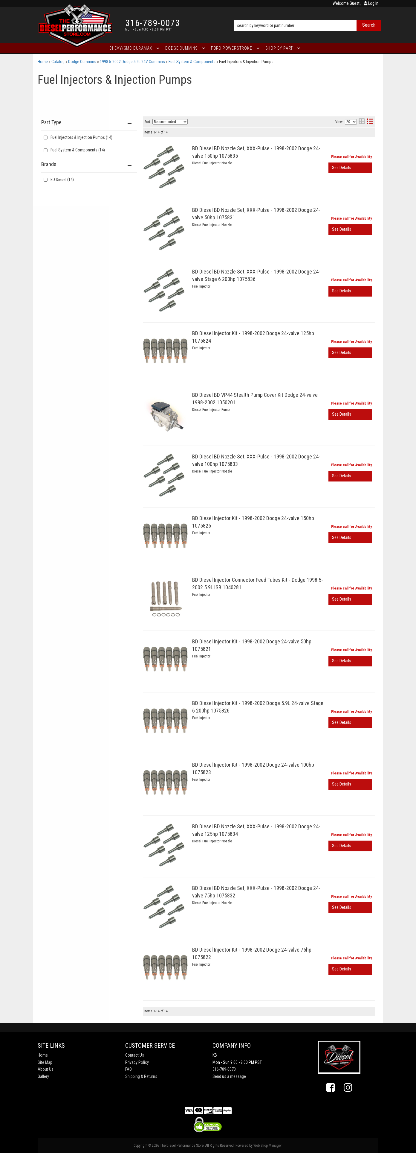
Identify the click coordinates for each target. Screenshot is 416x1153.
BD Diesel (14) (62, 179)
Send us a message (229, 1076)
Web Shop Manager (267, 1145)
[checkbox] (46, 180)
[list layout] (370, 122)
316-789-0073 (224, 1069)
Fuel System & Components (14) (78, 150)
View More (350, 167)
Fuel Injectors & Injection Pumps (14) (81, 137)
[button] (307, 17)
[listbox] (170, 121)
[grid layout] (361, 122)
